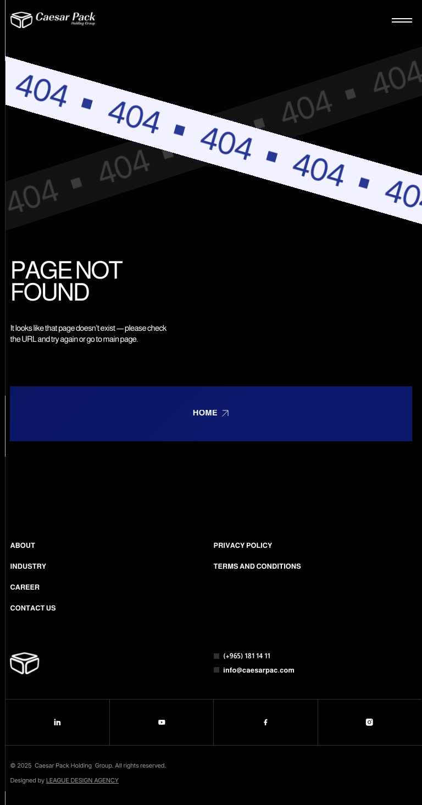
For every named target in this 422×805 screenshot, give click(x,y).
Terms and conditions (257, 566)
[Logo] (53, 20)
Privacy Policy (243, 545)
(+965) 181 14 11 (246, 656)
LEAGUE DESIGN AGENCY (82, 780)
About (22, 545)
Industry (28, 566)
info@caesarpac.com (259, 670)
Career (25, 587)
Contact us (32, 608)
